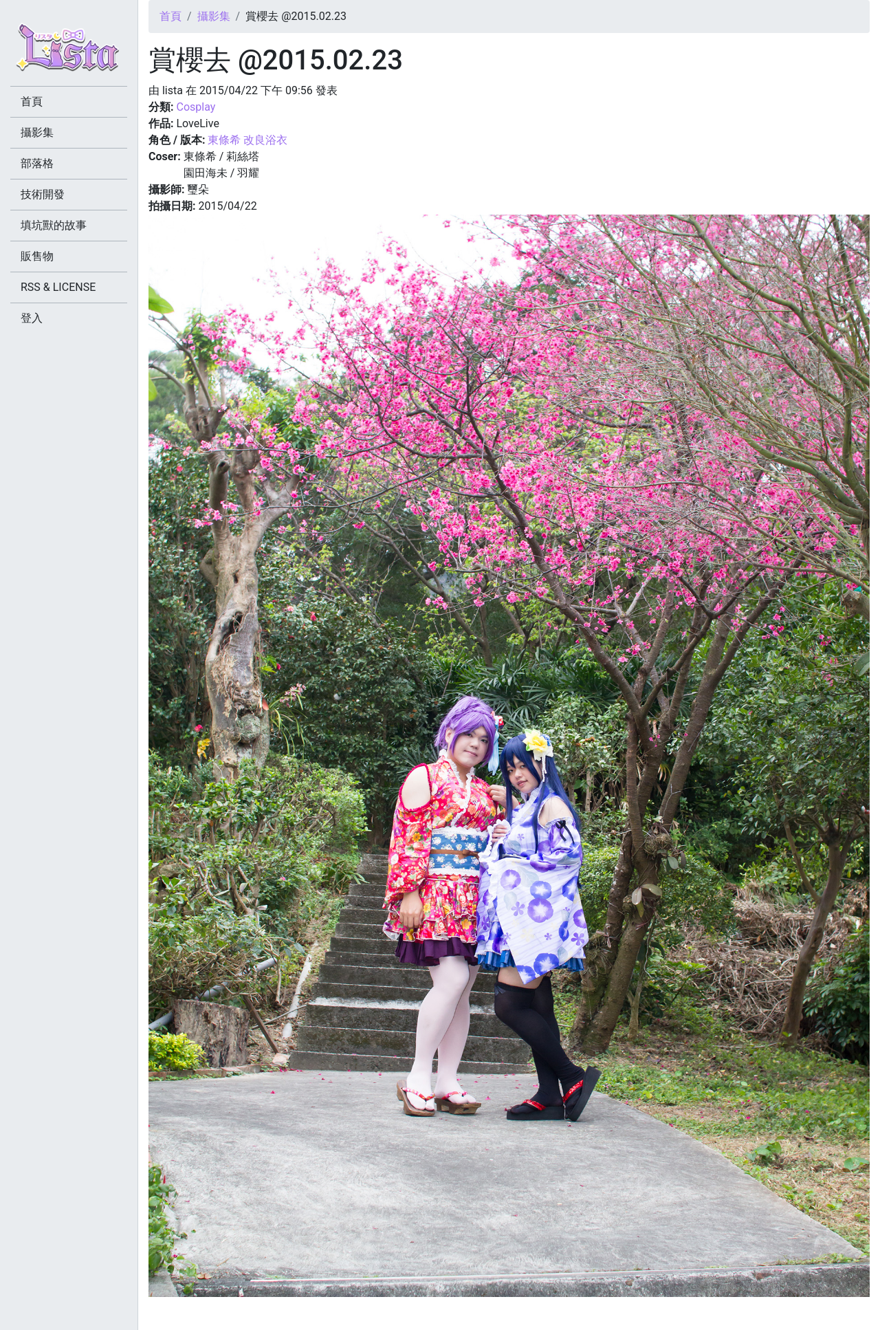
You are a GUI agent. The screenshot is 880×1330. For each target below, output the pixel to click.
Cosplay (195, 106)
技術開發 (43, 194)
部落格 (37, 163)
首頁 (171, 16)
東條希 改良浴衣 (247, 139)
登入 (32, 318)
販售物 (37, 256)
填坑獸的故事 (54, 225)
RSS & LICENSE (58, 287)
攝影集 (213, 16)
